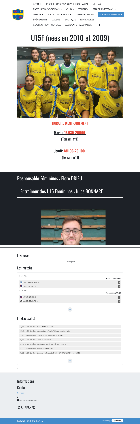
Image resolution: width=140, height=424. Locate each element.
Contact (20, 393)
